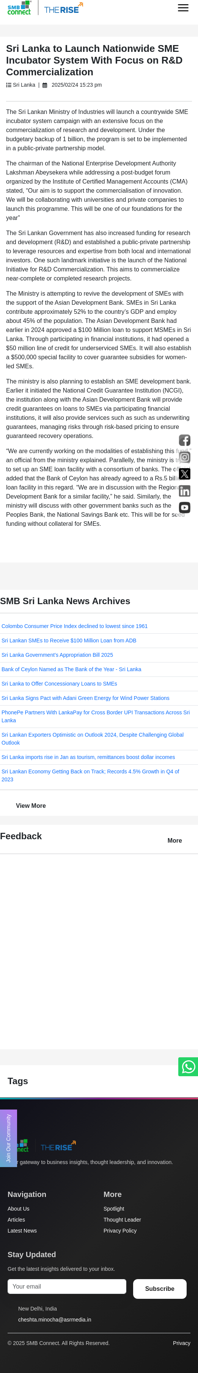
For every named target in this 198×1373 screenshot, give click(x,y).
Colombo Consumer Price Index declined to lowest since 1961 (75, 626)
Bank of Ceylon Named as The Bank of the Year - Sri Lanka (71, 669)
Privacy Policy (120, 1231)
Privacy (181, 1343)
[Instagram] (40, 1176)
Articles (16, 1220)
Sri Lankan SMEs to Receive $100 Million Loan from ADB (69, 640)
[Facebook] (26, 1176)
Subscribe (159, 1289)
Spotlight (114, 1209)
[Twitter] (12, 1176)
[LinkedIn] (55, 1176)
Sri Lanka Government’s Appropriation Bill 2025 (57, 655)
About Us (19, 1209)
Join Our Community (8, 1138)
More (175, 840)
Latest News (22, 1231)
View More (31, 806)
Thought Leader (122, 1220)
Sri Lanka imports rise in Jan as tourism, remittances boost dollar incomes (88, 757)
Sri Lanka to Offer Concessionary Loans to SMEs (59, 684)
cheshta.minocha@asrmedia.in (54, 1320)
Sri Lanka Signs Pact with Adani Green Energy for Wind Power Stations (86, 698)
